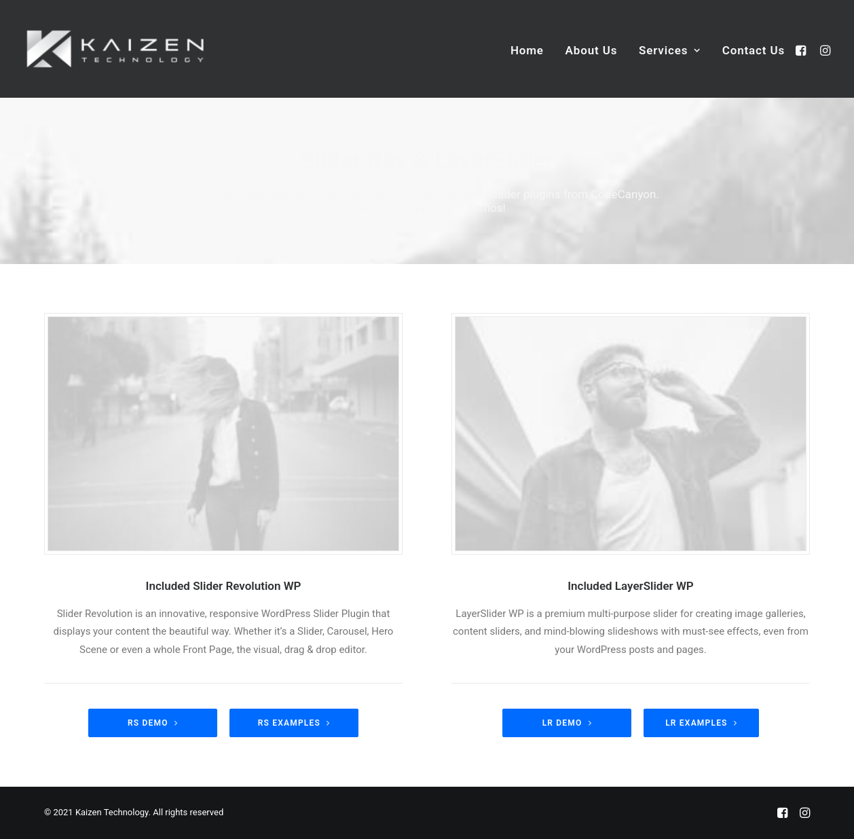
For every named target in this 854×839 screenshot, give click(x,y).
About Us (591, 50)
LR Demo (567, 723)
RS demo (153, 723)
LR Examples (701, 723)
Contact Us (753, 50)
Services (670, 50)
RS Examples (294, 723)
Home (527, 50)
